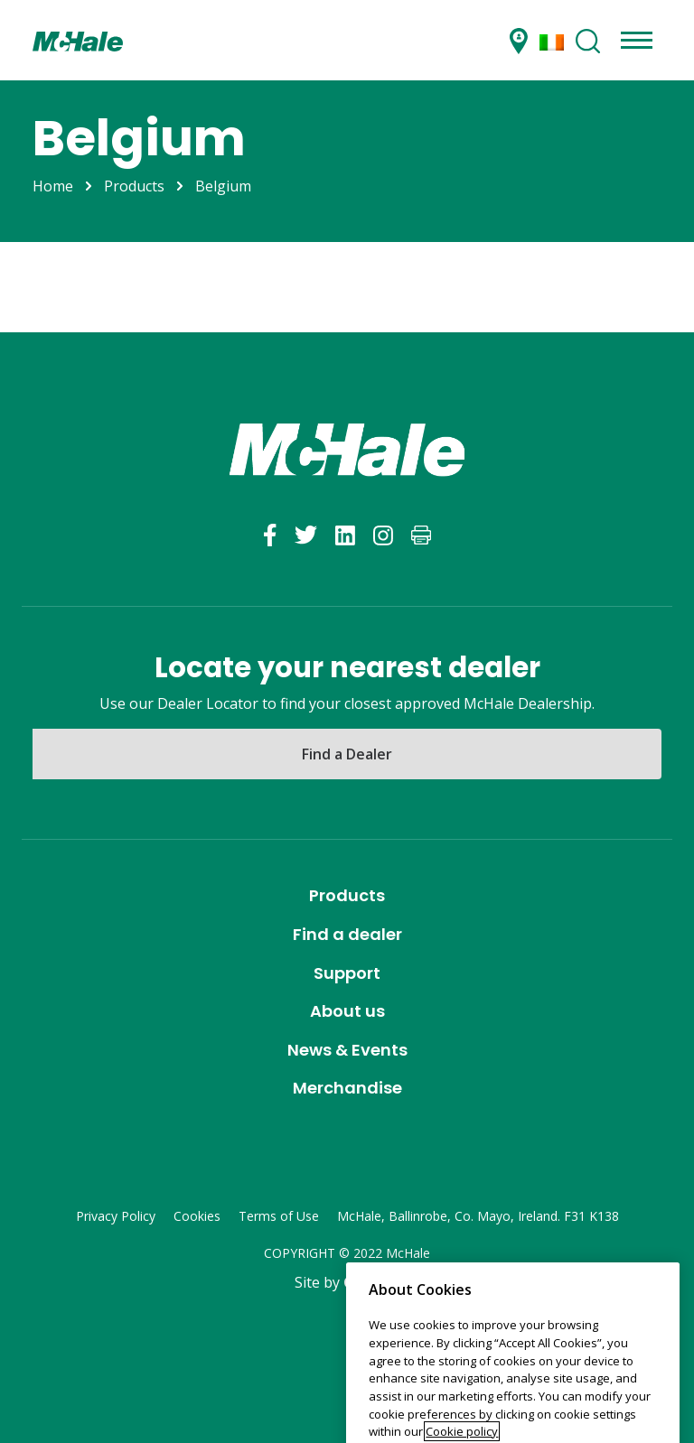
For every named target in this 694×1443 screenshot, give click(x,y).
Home (53, 186)
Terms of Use (279, 1215)
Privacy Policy (115, 1215)
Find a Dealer (347, 754)
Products (134, 186)
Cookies (197, 1215)
